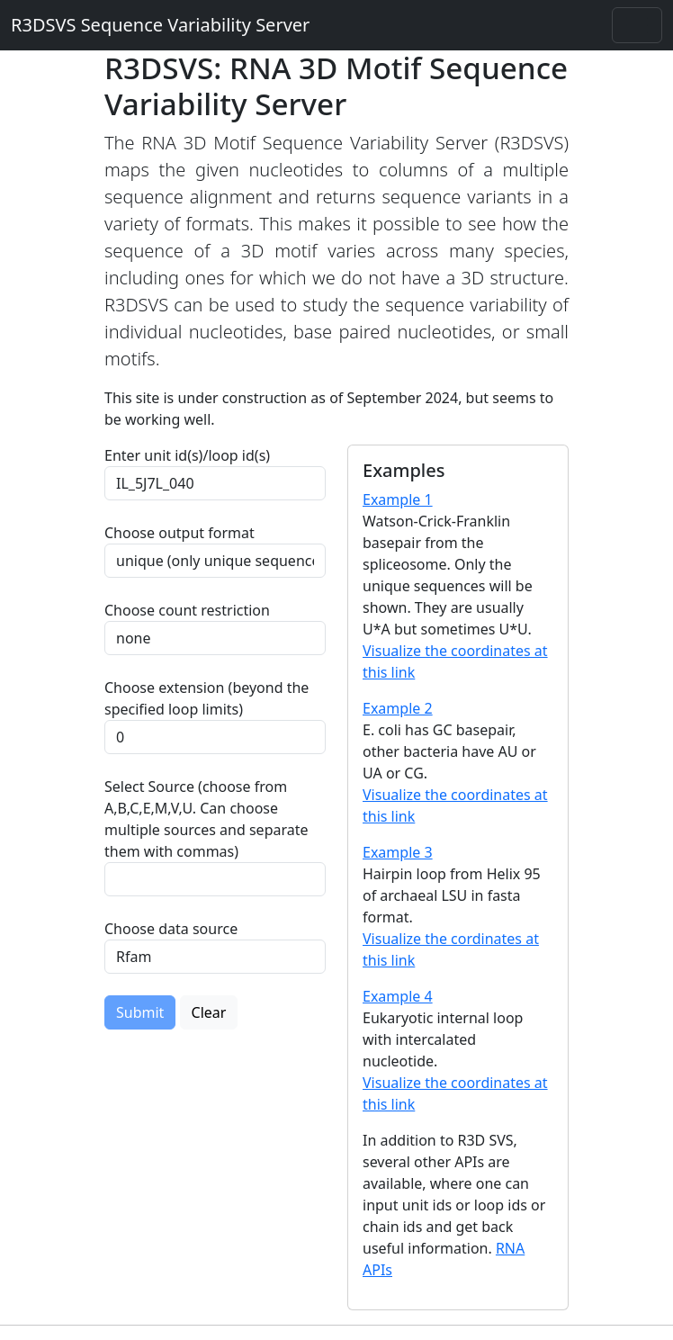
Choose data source (171, 929)
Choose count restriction (187, 610)
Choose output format (179, 533)
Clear (209, 1012)
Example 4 (398, 996)
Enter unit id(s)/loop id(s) (190, 455)
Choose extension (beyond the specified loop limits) (206, 698)
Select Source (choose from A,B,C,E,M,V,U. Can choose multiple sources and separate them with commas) (206, 819)
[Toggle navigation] (637, 25)
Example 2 (398, 708)
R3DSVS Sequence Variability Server (160, 25)
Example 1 (398, 499)
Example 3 (398, 852)
